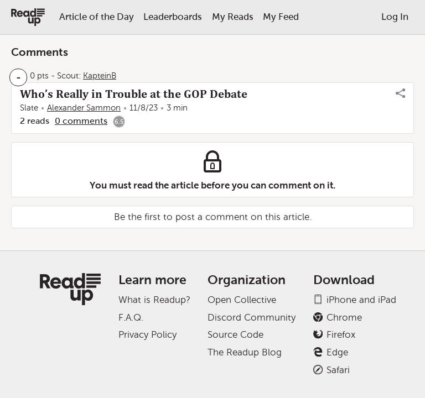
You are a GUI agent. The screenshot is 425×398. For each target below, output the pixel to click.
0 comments (81, 120)
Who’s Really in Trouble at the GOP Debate (133, 94)
